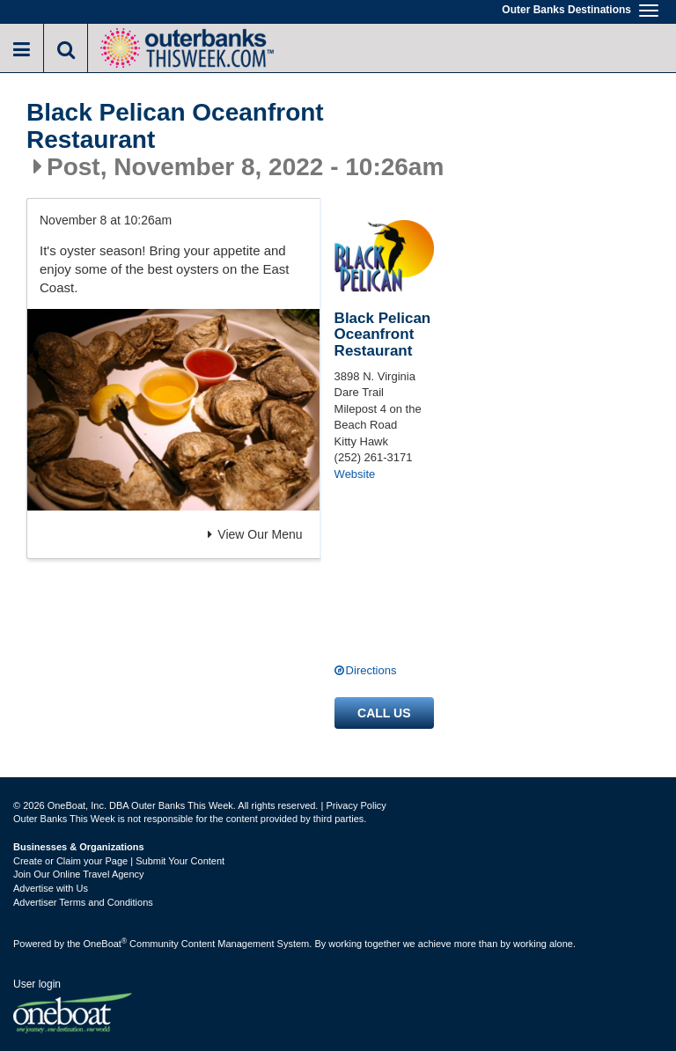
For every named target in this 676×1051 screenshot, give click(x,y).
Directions (371, 670)
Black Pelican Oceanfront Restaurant (175, 126)
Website (355, 474)
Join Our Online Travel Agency (78, 874)
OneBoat (106, 943)
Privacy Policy (356, 805)
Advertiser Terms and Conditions (83, 902)
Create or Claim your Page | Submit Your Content (118, 861)
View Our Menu (255, 534)
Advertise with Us (50, 888)
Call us (383, 713)
